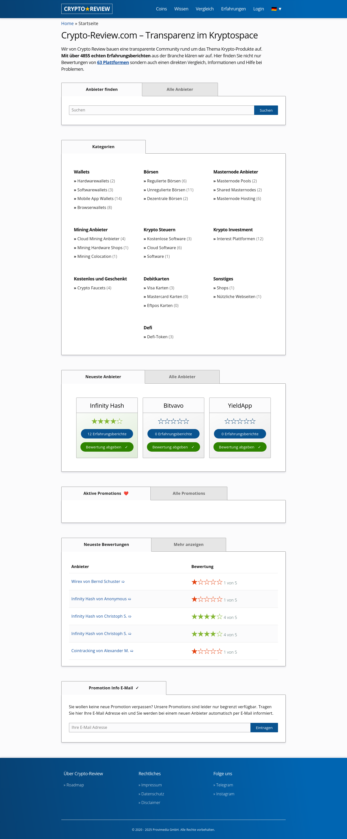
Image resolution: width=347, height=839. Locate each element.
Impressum (151, 785)
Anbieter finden (102, 89)
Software (158, 256)
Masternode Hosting (239, 198)
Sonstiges (223, 279)
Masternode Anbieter (235, 172)
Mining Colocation (97, 256)
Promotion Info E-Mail (111, 688)
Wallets (82, 172)
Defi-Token (160, 336)
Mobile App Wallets (99, 198)
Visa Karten (160, 288)
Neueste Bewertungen (106, 544)
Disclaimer (150, 802)
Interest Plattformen (240, 238)
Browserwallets (94, 207)
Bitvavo (173, 405)
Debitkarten (157, 279)
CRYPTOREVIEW (87, 9)
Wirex (98, 581)
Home (67, 23)
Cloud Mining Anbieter (101, 238)
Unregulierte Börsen (170, 190)
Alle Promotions (189, 493)
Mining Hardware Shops (102, 247)
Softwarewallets (95, 190)
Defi (148, 328)
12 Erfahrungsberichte (107, 433)
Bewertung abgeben (104, 446)
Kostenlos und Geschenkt (101, 279)
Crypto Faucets (94, 288)
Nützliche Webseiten (239, 296)
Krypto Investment (233, 230)
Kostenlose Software (169, 238)
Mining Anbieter (91, 230)
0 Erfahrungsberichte (173, 433)
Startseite (89, 23)
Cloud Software (164, 247)
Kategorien (103, 146)
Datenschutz (152, 794)
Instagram (225, 794)
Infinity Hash (107, 405)
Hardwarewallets (96, 181)
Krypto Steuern (160, 230)
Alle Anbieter (180, 89)
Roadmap (75, 785)
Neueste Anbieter (103, 376)
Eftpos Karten (162, 305)
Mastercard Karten (167, 296)
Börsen (151, 172)
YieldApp (240, 405)
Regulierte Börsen (167, 181)
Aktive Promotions (102, 493)
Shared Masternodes (239, 190)
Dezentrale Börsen (167, 198)
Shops (225, 288)
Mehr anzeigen (189, 544)
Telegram (224, 785)
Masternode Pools (237, 181)
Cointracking (102, 650)
